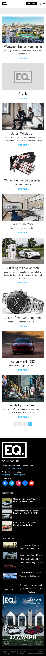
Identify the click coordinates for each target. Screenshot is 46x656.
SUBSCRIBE (31, 3)
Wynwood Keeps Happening (23, 47)
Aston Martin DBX (23, 361)
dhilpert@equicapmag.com (13, 474)
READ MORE (23, 58)
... (15, 424)
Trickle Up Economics (23, 405)
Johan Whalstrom (23, 133)
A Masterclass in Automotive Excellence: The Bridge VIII (26, 511)
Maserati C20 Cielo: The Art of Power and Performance (26, 500)
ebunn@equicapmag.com (12, 468)
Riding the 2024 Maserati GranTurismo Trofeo (24, 523)
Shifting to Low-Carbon (23, 268)
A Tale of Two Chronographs (23, 318)
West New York (23, 224)
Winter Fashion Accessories (23, 180)
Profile (23, 93)
